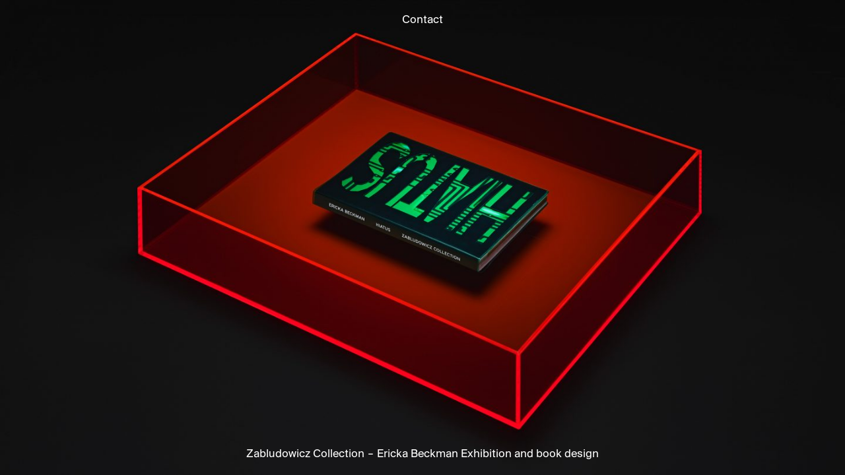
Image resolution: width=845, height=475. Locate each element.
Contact (422, 20)
